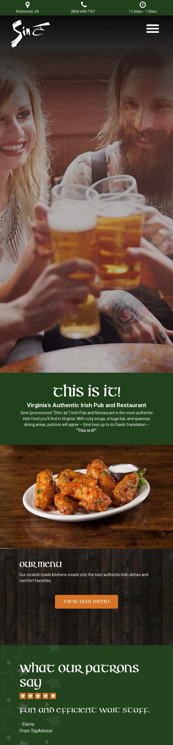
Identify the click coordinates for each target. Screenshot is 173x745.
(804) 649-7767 (83, 11)
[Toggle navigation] (152, 31)
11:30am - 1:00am (143, 7)
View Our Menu (86, 602)
